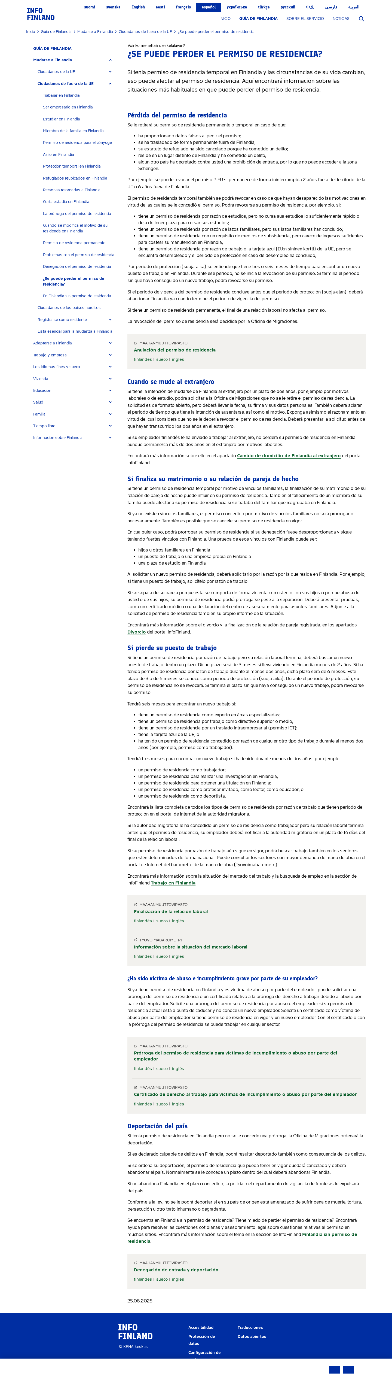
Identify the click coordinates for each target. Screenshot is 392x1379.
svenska (113, 7)
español (209, 7)
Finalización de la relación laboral (171, 911)
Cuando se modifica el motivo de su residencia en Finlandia (75, 228)
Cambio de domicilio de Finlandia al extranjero (289, 455)
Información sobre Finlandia (57, 437)
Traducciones (250, 1327)
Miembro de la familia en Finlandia (73, 131)
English (138, 7)
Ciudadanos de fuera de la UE (66, 83)
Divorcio (136, 632)
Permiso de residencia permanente (74, 243)
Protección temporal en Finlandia (72, 166)
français (183, 7)
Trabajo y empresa (50, 355)
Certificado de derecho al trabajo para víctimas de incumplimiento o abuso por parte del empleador (245, 1094)
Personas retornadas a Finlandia (71, 190)
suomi (89, 7)
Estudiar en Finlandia (61, 119)
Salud (38, 402)
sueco (162, 359)
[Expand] (110, 60)
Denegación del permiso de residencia (77, 266)
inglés (178, 359)
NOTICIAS (341, 18)
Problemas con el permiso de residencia (78, 255)
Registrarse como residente (62, 319)
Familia (39, 414)
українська (237, 7)
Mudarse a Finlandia (52, 60)
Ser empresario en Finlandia (68, 107)
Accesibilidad (200, 1327)
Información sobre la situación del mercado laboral (190, 947)
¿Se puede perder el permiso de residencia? (73, 281)
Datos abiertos (252, 1336)
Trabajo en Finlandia (173, 883)
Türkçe (264, 7)
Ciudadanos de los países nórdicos (69, 307)
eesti (160, 7)
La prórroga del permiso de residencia (77, 213)
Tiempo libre (44, 426)
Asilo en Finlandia (58, 154)
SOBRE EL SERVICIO (305, 18)
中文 (310, 7)
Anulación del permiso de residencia (175, 350)
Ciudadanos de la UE (56, 71)
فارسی (331, 7)
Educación (42, 390)
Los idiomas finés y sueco (56, 367)
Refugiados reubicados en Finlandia (75, 178)
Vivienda (40, 379)
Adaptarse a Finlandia (52, 343)
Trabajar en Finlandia (61, 95)
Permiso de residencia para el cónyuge (77, 142)
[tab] (74, 60)
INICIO (225, 18)
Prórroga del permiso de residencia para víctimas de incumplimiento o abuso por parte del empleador (235, 1056)
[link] (40, 13)
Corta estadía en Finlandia (66, 201)
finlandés (143, 359)
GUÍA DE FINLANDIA (258, 18)
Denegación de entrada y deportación (176, 1269)
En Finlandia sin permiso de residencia (77, 296)
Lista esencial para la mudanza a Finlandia (75, 331)
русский (288, 7)
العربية (353, 7)
